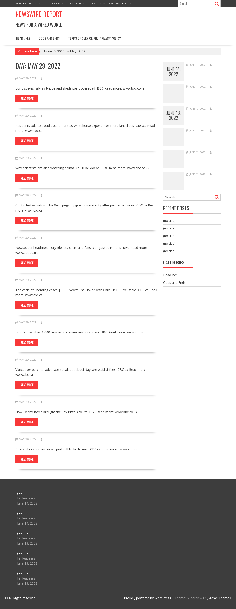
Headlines (57, 3)
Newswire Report (38, 14)
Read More (27, 98)
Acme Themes (220, 598)
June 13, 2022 (173, 115)
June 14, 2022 (173, 72)
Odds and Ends (76, 3)
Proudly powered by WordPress (147, 598)
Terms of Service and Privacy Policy (110, 3)
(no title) (169, 220)
